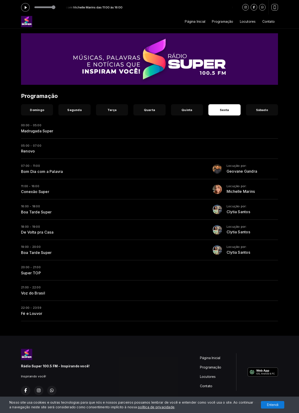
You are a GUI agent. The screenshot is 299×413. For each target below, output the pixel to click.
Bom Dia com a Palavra (42, 171)
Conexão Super (35, 191)
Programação (222, 21)
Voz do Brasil (33, 293)
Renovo (28, 151)
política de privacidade (156, 407)
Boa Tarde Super (36, 212)
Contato (268, 21)
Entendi (272, 405)
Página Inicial (195, 21)
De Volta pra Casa (37, 232)
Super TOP (31, 273)
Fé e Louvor (31, 313)
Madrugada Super (37, 131)
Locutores (248, 21)
